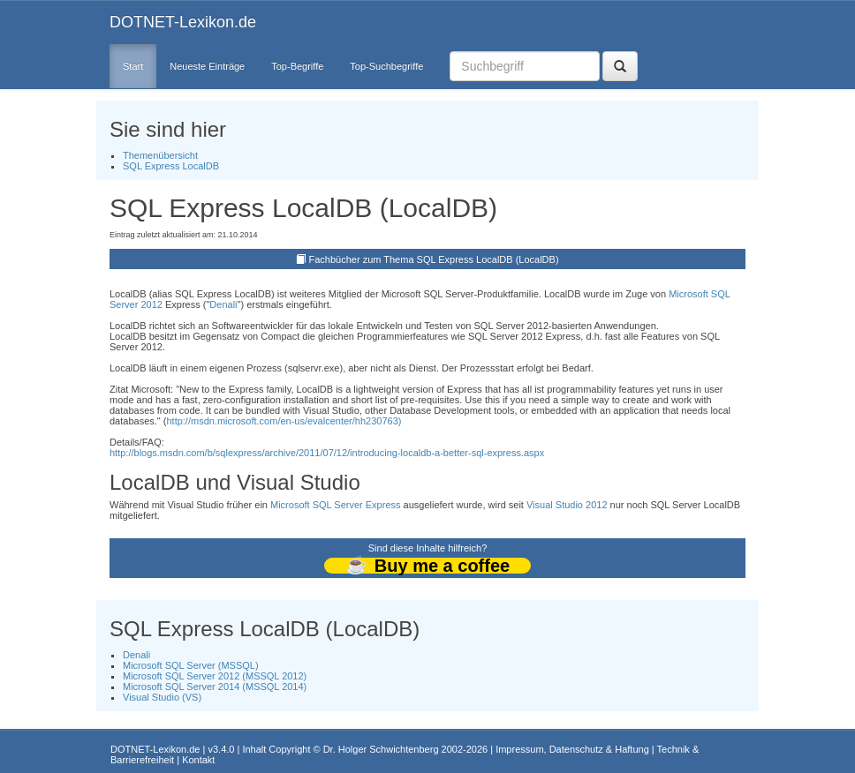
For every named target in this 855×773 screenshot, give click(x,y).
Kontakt (198, 759)
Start (133, 66)
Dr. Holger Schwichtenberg (381, 749)
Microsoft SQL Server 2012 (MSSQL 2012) (214, 676)
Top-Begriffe (297, 66)
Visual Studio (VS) (162, 697)
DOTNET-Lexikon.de (183, 22)
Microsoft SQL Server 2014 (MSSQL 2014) (214, 686)
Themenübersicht (160, 155)
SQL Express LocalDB (171, 166)
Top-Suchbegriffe (386, 66)
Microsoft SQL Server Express (335, 504)
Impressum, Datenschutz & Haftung (572, 749)
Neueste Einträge (207, 66)
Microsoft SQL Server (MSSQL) (191, 665)
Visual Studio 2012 (567, 504)
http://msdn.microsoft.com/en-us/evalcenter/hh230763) (283, 421)
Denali (223, 304)
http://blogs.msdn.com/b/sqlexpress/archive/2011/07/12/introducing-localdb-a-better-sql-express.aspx (327, 452)
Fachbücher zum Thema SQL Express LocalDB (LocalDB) (434, 259)
